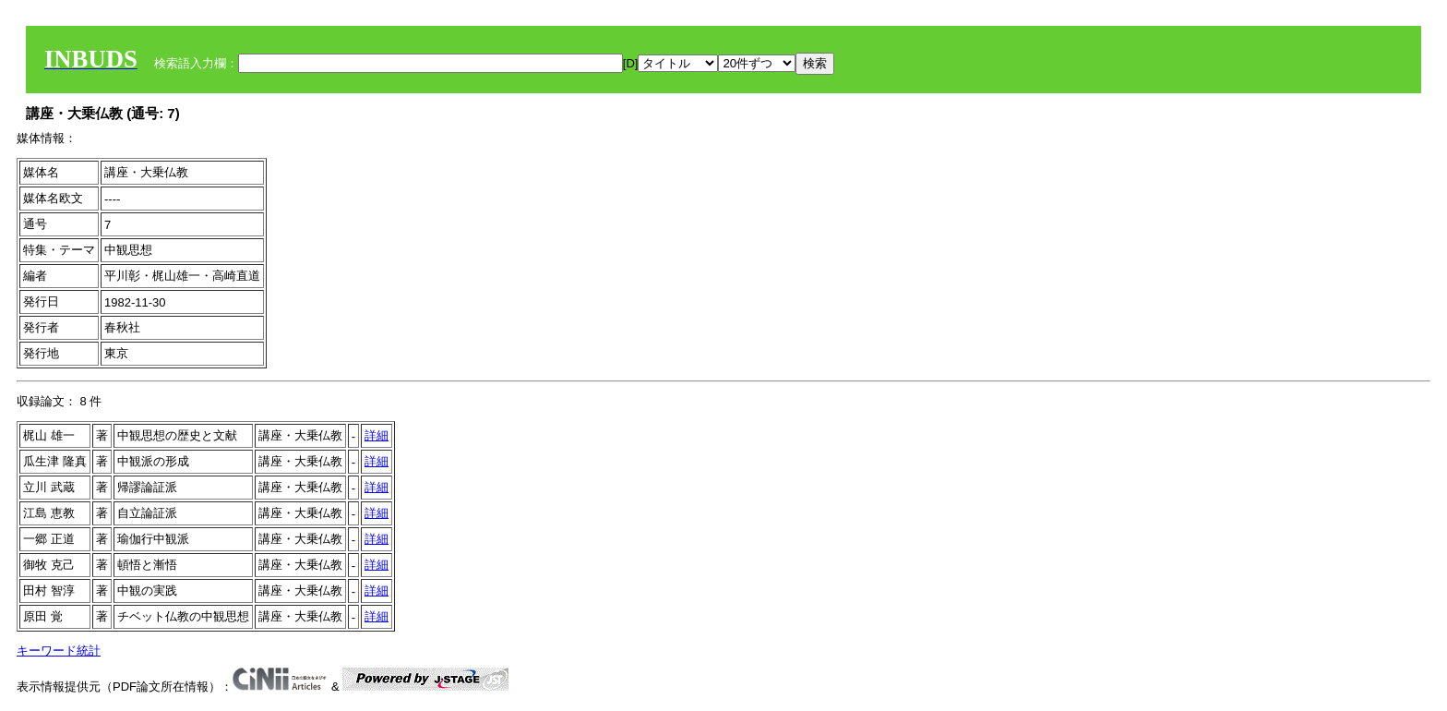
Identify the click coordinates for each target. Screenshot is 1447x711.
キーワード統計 (59, 650)
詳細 (377, 435)
